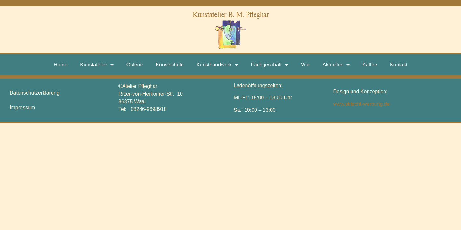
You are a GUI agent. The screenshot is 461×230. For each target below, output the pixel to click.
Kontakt (398, 64)
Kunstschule (169, 64)
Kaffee (369, 64)
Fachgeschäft (269, 65)
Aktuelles (336, 65)
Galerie (134, 64)
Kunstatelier (97, 65)
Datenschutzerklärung (35, 93)
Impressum (22, 107)
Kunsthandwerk (217, 65)
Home (61, 64)
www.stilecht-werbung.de (361, 104)
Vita (305, 64)
